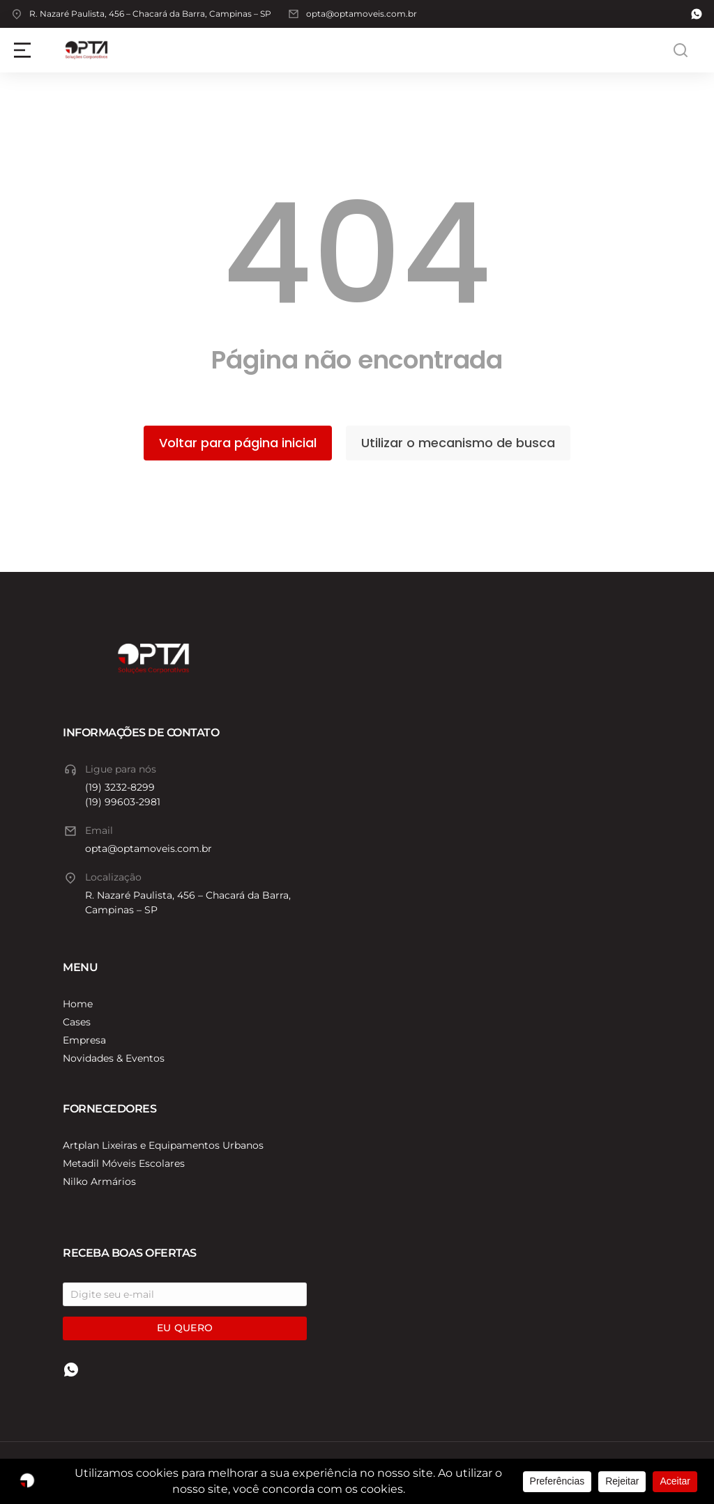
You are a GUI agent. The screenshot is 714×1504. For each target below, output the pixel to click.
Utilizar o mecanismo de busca (458, 442)
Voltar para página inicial (238, 442)
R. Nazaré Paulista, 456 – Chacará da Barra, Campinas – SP (150, 13)
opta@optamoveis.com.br (361, 13)
